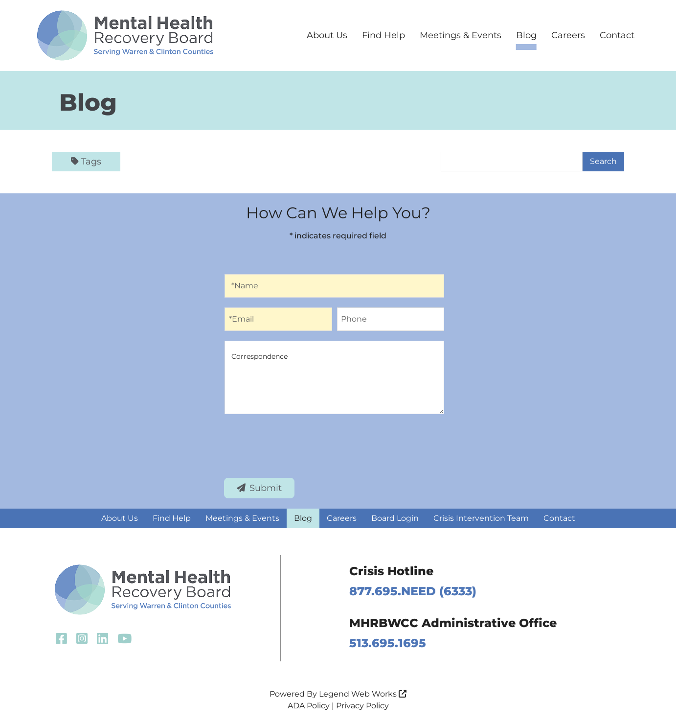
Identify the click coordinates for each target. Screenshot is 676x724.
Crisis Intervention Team (481, 518)
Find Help (383, 35)
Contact (617, 35)
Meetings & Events (460, 35)
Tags (86, 161)
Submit (259, 488)
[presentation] (299, 444)
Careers (568, 35)
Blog (526, 35)
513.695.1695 (387, 643)
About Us (327, 35)
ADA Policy (309, 705)
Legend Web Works (362, 694)
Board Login (395, 518)
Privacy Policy (362, 705)
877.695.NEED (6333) (412, 591)
